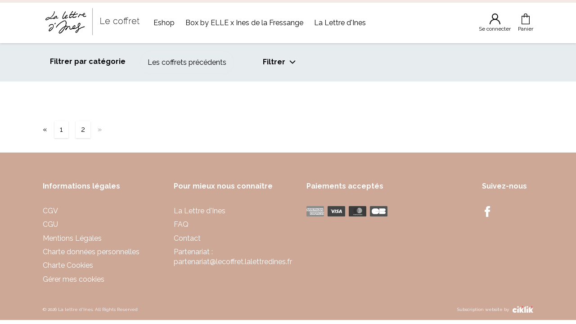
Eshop (164, 22)
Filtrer (279, 62)
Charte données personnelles (91, 252)
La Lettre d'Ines (340, 22)
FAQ (181, 224)
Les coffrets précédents (187, 62)
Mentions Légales (72, 238)
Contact (187, 238)
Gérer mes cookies (73, 279)
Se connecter (495, 23)
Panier (525, 23)
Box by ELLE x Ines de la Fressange (244, 22)
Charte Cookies (68, 265)
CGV (50, 211)
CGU (50, 224)
